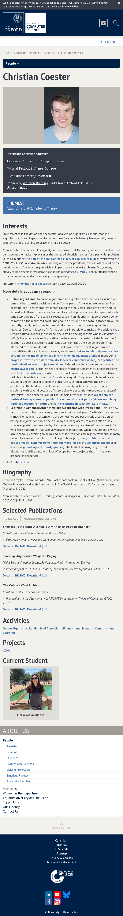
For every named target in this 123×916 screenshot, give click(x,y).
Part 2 (84, 272)
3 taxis (57, 377)
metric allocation (22, 369)
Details (8, 546)
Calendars (61, 840)
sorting (32, 447)
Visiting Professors (18, 769)
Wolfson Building (35, 183)
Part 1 (75, 272)
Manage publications (40, 518)
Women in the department (22, 793)
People (35, 53)
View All (12, 518)
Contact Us (11, 811)
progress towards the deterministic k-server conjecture (48, 360)
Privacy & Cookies (61, 858)
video (94, 259)
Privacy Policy (70, 6)
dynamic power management (51, 442)
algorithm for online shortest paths (67, 399)
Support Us (11, 802)
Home (6, 53)
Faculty (48, 53)
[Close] (119, 3)
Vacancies (10, 788)
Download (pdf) (38, 546)
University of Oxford (59, 912)
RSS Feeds (61, 849)
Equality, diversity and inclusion (25, 798)
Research (12, 752)
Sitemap (61, 853)
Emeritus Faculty (17, 775)
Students (12, 758)
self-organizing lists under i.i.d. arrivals (80, 403)
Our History (11, 807)
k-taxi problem (31, 373)
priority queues (53, 447)
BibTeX (20, 546)
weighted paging (98, 442)
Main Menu (109, 42)
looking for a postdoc (34, 283)
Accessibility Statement (61, 862)
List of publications (16, 462)
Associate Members (19, 781)
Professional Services (20, 764)
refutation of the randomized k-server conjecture (55, 259)
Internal (61, 844)
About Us (20, 53)
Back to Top (61, 826)
